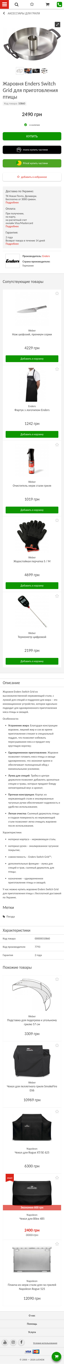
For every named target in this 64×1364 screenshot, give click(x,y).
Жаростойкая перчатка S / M (31, 561)
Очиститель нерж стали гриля (32, 485)
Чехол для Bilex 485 (32, 1219)
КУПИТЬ (32, 136)
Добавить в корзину (32, 358)
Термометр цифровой (32, 637)
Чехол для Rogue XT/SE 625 (32, 1152)
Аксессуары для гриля (24, 13)
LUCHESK (40, 1359)
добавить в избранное (34, 177)
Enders (46, 256)
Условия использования (45, 1343)
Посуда (10, 916)
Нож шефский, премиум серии (32, 334)
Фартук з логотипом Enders (32, 410)
